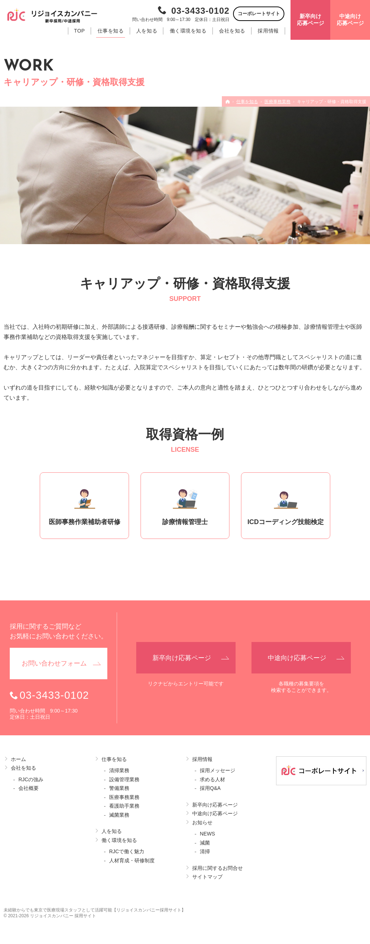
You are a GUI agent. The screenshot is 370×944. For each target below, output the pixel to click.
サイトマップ (207, 877)
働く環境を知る (119, 840)
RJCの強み (30, 779)
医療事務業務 (124, 797)
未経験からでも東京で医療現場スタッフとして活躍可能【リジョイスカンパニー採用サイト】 (95, 910)
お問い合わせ (54, 663)
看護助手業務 (124, 806)
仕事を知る (114, 759)
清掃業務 (119, 770)
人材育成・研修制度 (132, 860)
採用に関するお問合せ (217, 868)
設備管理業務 (124, 779)
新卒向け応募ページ (215, 805)
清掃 (205, 851)
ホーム (18, 759)
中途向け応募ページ (215, 813)
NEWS (207, 834)
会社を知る (23, 768)
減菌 (205, 843)
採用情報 (202, 759)
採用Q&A (210, 788)
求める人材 (212, 779)
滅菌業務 (119, 815)
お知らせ (202, 822)
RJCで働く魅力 (126, 851)
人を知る (112, 831)
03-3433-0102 (200, 10)
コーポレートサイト (259, 13)
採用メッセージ (217, 770)
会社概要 (28, 788)
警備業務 (119, 788)
